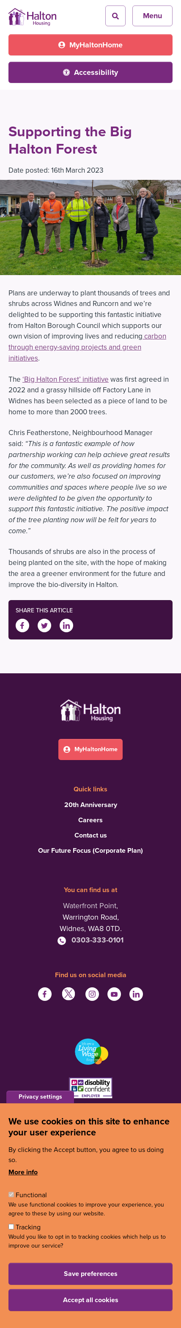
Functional (31, 1195)
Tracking (28, 1227)
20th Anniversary (90, 805)
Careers (90, 820)
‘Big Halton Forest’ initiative (65, 379)
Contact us (90, 835)
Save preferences (91, 1274)
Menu (152, 15)
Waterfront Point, (90, 905)
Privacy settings (40, 1096)
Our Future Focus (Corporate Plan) (90, 850)
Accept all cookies (90, 1300)
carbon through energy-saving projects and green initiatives (87, 347)
